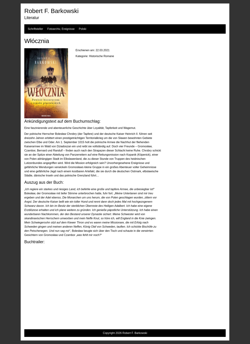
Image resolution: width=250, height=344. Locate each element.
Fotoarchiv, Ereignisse (60, 28)
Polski (82, 28)
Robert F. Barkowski (51, 10)
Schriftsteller (35, 28)
